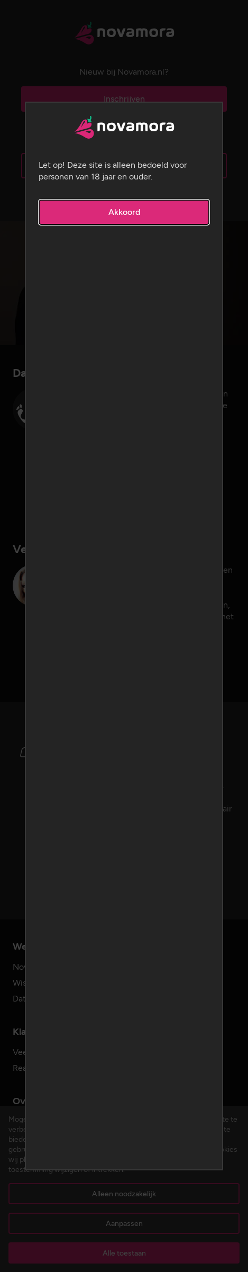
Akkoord (124, 212)
